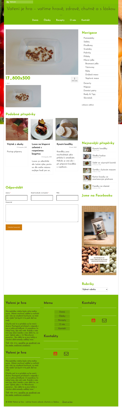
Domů (35, 20)
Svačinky (88, 49)
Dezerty (87, 83)
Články (47, 20)
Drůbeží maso (91, 75)
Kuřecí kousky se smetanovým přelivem (102, 178)
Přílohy (87, 56)
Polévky (87, 53)
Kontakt (85, 20)
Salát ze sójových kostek (104, 163)
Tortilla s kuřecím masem (104, 170)
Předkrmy (88, 45)
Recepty (60, 20)
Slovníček (88, 98)
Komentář (9, 202)
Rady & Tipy (89, 94)
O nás (73, 20)
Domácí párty (90, 91)
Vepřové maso (92, 78)
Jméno (8, 193)
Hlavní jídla (89, 60)
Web (57, 193)
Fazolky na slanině (100, 186)
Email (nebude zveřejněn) (40, 193)
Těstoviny (89, 67)
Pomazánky (89, 38)
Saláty (87, 42)
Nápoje (87, 87)
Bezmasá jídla (91, 64)
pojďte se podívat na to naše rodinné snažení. (23, 344)
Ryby (87, 71)
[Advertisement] (99, 122)
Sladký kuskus (99, 156)
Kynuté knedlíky (99, 148)
